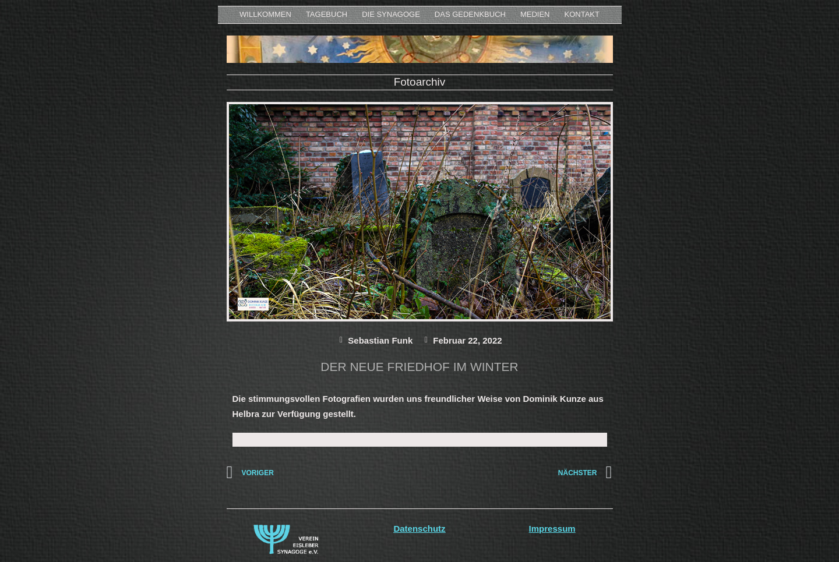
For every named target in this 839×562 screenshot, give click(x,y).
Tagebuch (326, 14)
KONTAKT (582, 14)
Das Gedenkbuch (470, 14)
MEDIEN (535, 14)
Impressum (552, 528)
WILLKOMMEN (265, 14)
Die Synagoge (391, 14)
